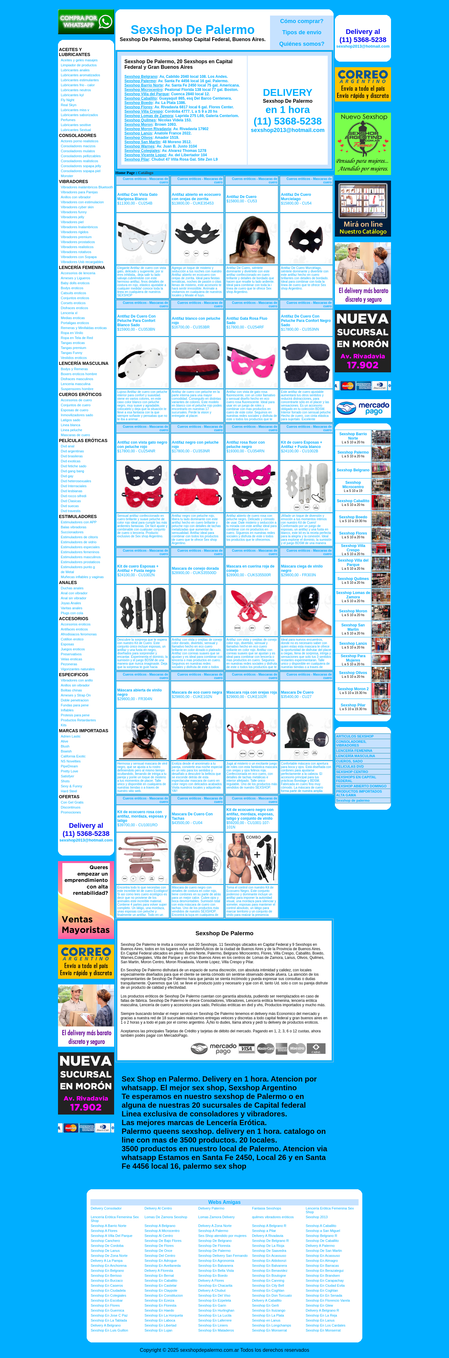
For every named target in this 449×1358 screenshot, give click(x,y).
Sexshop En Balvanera (215, 1265)
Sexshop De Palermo (193, 29)
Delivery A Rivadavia (267, 1236)
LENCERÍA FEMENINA (354, 750)
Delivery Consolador (106, 1208)
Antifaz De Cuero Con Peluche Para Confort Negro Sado (306, 320)
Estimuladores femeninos (80, 552)
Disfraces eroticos (74, 308)
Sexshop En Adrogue (160, 1260)
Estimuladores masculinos (81, 557)
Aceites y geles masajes (79, 60)
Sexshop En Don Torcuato (272, 1295)
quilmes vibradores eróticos (273, 1217)
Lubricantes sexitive (76, 125)
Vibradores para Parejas (79, 192)
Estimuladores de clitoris (79, 537)
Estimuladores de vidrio (78, 542)
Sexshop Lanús (138, 133)
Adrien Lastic (71, 736)
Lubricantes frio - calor (78, 85)
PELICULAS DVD (350, 766)
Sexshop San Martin (142, 142)
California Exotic (73, 756)
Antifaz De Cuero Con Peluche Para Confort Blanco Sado (136, 320)
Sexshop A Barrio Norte (108, 1226)
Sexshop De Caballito (322, 1240)
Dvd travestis (71, 511)
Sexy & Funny (71, 786)
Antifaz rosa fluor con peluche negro (245, 444)
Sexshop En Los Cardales (325, 1325)
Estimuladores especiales (80, 547)
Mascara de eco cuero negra (197, 692)
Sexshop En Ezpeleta (214, 1300)
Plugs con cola (72, 613)
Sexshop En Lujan (158, 1330)
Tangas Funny (71, 353)
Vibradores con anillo (77, 680)
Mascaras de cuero (75, 435)
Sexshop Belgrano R (321, 1236)
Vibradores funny (74, 212)
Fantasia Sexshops (266, 1208)
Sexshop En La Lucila (214, 1315)
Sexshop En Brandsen (323, 1275)
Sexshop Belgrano (140, 76)
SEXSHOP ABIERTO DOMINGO (361, 786)
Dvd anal (67, 446)
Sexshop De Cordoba (107, 1245)
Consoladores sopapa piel (80, 171)
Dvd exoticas (70, 461)
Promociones (71, 812)
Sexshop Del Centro (159, 1255)
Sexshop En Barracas (322, 1265)
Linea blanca (70, 425)
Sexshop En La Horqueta (163, 1315)
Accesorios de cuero (76, 400)
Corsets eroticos (73, 303)
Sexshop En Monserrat (269, 1330)
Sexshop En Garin (212, 1305)
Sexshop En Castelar (160, 1285)
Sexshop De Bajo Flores (162, 1240)
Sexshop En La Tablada (109, 1320)
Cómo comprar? (301, 21)
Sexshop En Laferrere (215, 1320)
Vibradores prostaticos (78, 242)
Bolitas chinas (71, 690)
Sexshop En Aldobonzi (269, 1260)
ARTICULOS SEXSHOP (355, 736)
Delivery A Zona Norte (215, 1226)
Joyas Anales (71, 603)
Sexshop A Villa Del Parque (112, 1236)
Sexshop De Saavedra (269, 1250)
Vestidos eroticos (74, 358)
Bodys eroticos (72, 288)
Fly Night (67, 100)
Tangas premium (73, 348)
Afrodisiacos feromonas (79, 634)
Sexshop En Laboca (159, 1320)
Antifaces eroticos (74, 629)
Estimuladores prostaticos (80, 562)
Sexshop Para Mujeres (353, 658)
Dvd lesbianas (71, 491)
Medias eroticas (73, 318)
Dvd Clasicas (71, 501)
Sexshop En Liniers (213, 1325)
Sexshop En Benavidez (269, 1270)
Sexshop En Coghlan (268, 1290)
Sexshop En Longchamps (271, 1325)
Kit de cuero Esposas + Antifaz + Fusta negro (137, 568)
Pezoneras (69, 664)
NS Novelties (71, 761)
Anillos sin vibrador (75, 685)
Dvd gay (67, 476)
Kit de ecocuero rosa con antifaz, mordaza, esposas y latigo (142, 816)
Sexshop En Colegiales (108, 1295)
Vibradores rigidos (74, 232)
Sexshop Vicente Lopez (145, 155)
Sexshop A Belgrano (159, 1226)
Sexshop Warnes (139, 146)
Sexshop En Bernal (159, 1275)
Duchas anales (72, 588)
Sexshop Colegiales (142, 151)
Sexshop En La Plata (268, 1315)
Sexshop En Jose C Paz (109, 1315)
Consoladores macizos (78, 146)
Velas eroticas (71, 659)
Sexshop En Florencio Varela (328, 1300)
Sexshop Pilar (136, 159)
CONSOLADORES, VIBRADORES (351, 743)
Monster (67, 176)
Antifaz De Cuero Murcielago (296, 196)
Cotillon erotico (72, 639)
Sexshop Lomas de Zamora (148, 116)
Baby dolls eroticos (75, 283)
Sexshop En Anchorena (109, 1265)
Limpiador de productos (79, 65)
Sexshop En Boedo (213, 1275)
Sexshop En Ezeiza (159, 1300)
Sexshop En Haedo (159, 1310)
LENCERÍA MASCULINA (355, 756)
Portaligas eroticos (75, 323)
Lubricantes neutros (76, 90)
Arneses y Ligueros (75, 278)
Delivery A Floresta (158, 1270)
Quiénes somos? (301, 44)
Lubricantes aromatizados (80, 75)
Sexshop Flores (138, 107)
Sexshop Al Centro (158, 1236)
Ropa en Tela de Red (77, 338)
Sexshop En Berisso (106, 1275)
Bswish (66, 751)
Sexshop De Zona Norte (109, 1255)
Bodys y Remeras (74, 369)
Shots (65, 781)
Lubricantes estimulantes (80, 80)
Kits (63, 725)
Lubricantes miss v (75, 110)
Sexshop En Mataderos (216, 1330)
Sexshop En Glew (319, 1305)
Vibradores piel (72, 222)
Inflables (67, 710)
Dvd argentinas (72, 451)
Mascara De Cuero (297, 692)
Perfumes (68, 120)
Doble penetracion (75, 700)
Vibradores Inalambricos (79, 227)
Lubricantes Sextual (76, 130)
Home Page (125, 173)
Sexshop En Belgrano (107, 1270)
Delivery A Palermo (320, 1245)
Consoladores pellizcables (81, 156)
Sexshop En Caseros (107, 1285)
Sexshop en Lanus (266, 1320)
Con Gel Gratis (72, 802)
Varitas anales (71, 608)
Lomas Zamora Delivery (216, 1217)
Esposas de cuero (74, 410)
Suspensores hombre (77, 389)
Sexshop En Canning (268, 1280)
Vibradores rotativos (76, 252)
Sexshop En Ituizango (268, 1310)
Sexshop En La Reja (321, 1315)
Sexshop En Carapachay (325, 1280)
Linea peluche (71, 430)
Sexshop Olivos (138, 137)
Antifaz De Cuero (241, 197)
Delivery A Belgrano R (322, 1310)
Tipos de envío (301, 32)
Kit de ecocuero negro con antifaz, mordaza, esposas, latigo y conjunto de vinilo (250, 814)
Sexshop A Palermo (213, 1231)
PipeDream (69, 766)
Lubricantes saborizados (79, 115)
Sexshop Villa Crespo (143, 111)
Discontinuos (70, 807)
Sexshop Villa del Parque (146, 94)
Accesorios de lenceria (78, 273)
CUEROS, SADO (349, 761)
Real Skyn (68, 105)
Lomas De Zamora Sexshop (165, 1217)
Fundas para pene (75, 705)
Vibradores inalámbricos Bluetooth (87, 187)
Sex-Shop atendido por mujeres (222, 1236)
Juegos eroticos (73, 649)
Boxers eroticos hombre (79, 374)
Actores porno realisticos (79, 141)
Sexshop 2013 (317, 1217)
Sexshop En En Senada (324, 1295)
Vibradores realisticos (77, 247)
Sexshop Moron (138, 124)
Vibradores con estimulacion (82, 202)
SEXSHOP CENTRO (352, 772)
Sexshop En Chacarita (215, 1285)
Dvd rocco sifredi (73, 496)
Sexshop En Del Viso (214, 1295)
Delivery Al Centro (158, 1208)
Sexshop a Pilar (264, 1231)
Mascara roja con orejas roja (251, 692)
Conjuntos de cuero (75, 405)
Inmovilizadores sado (77, 415)
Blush (65, 746)
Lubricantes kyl (72, 95)
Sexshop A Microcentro (162, 1231)
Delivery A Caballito (267, 1300)
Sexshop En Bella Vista (216, 1270)
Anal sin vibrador (73, 598)
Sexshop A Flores (104, 1231)
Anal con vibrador (74, 593)
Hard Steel (69, 791)
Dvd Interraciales (74, 486)
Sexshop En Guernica (107, 1310)
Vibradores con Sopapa (79, 257)
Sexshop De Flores (159, 1245)
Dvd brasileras (72, 456)
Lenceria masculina (75, 384)
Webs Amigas (224, 1202)
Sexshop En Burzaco (107, 1280)
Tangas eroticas (73, 343)
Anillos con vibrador (76, 197)
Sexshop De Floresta (214, 1245)
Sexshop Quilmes (140, 120)
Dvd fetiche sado (73, 466)
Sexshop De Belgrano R (270, 1240)
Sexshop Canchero (105, 1240)
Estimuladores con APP (79, 522)
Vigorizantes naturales (78, 669)
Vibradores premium (76, 237)
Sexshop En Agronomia (216, 1260)
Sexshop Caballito (140, 98)
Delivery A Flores (211, 1280)
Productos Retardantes (78, 720)
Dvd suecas (70, 506)
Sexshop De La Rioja (268, 1245)
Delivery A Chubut (211, 1290)
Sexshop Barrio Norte (143, 85)
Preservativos (71, 654)
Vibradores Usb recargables (82, 262)
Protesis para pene (75, 715)
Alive (64, 741)
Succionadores (72, 532)
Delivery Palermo (211, 1208)
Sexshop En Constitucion (163, 1295)
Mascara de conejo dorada (195, 568)
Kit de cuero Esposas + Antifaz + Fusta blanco (301, 444)
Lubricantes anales (75, 70)
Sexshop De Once (158, 1250)
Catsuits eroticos (73, 293)
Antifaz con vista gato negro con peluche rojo (142, 444)
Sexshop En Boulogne (269, 1275)
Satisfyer (67, 776)
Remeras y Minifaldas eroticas (84, 328)
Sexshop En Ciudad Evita (325, 1285)
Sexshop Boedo (138, 103)
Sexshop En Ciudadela (108, 1290)
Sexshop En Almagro (322, 1260)
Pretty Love (69, 771)
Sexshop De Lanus (105, 1250)
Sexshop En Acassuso (269, 1255)
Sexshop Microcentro (143, 89)
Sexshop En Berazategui (325, 1270)
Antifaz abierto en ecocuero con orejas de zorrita (196, 196)
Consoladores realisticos (79, 161)
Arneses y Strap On (76, 695)
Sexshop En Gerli (265, 1305)
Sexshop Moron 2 (353, 689)
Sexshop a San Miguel (323, 1231)
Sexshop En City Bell (268, 1285)
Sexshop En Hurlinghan (216, 1310)
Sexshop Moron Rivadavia (147, 129)
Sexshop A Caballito (321, 1226)
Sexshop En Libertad (160, 1325)
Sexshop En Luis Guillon (109, 1330)
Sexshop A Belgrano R (269, 1226)
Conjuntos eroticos (75, 298)
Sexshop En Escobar (107, 1300)
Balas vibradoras (73, 527)
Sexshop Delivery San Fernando (223, 1255)
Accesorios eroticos (75, 624)
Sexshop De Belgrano (215, 1240)
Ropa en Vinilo (72, 333)
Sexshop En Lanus (320, 1320)
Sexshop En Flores (105, 1305)
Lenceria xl (69, 313)
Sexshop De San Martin (324, 1250)
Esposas (67, 644)
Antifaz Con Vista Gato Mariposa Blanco (137, 196)
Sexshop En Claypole (160, 1290)
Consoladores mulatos (78, 151)
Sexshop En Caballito (160, 1280)
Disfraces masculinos (77, 379)
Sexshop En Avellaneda (162, 1265)
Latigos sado (70, 420)
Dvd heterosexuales (76, 481)
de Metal (67, 572)
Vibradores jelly (72, 217)
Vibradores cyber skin (77, 207)
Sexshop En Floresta (160, 1305)
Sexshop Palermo (140, 81)
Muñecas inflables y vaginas (82, 577)
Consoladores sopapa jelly (81, 166)
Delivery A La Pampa (107, 1260)
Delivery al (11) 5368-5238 (86, 829)
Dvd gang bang (72, 471)
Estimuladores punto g (78, 567)
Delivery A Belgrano (106, 1325)
